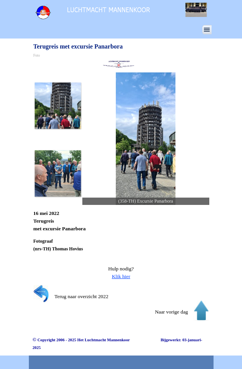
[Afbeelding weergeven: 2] (57, 173)
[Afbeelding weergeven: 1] (57, 105)
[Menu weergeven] (207, 29)
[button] (145, 138)
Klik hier (121, 276)
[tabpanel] (121, 221)
